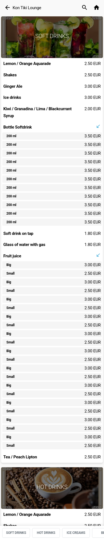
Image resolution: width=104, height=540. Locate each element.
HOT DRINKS (46, 533)
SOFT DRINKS (16, 533)
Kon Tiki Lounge (26, 7)
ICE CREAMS (76, 533)
